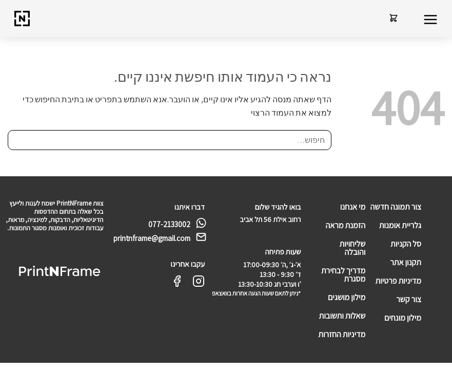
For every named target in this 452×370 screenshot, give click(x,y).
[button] (430, 20)
